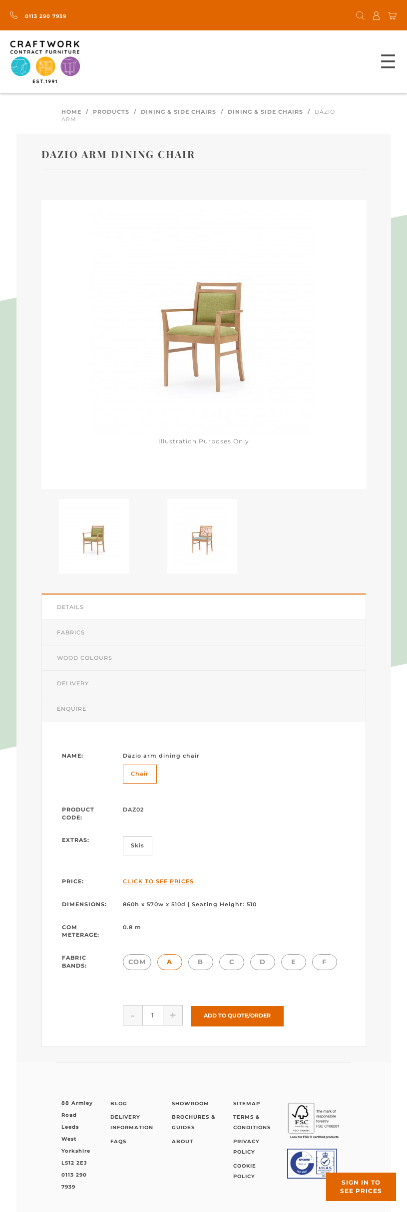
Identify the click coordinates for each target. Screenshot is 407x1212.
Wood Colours (84, 657)
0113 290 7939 (38, 16)
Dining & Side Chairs (178, 111)
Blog (118, 1102)
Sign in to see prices (361, 1187)
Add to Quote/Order (237, 1014)
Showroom (190, 1102)
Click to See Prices (158, 881)
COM (137, 962)
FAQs (118, 1140)
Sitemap (246, 1102)
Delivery (73, 683)
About (182, 1140)
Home (71, 111)
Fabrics (71, 632)
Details (70, 607)
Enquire (71, 708)
